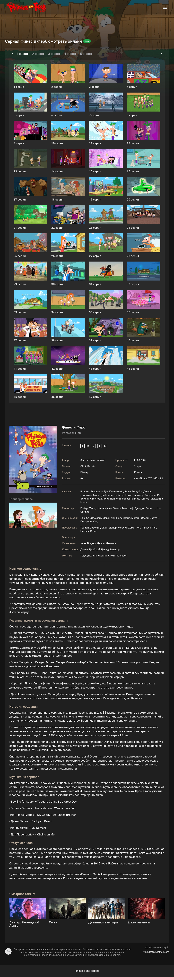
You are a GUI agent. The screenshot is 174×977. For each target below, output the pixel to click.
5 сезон (86, 54)
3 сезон (54, 54)
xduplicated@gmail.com (156, 952)
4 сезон (70, 54)
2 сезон (38, 54)
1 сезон (22, 54)
